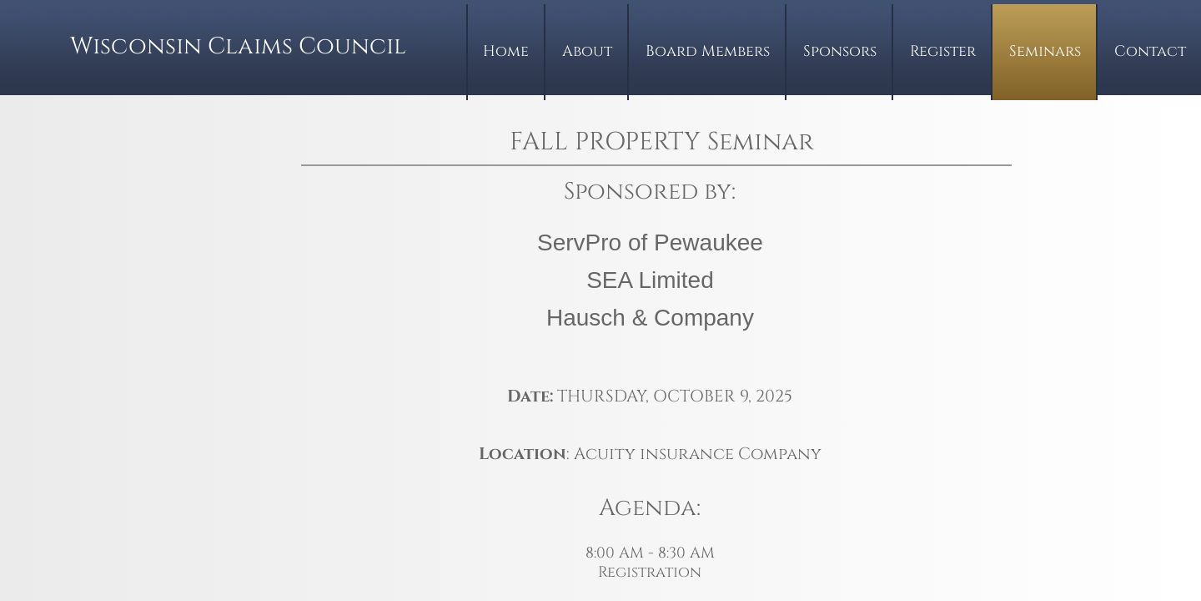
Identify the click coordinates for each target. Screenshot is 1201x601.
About (587, 51)
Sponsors (840, 51)
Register (943, 51)
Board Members (708, 51)
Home (506, 51)
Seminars (1045, 51)
